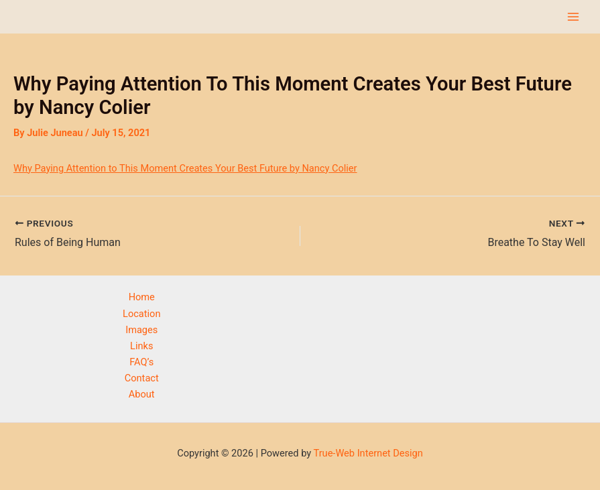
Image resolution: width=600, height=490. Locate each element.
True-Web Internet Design (367, 453)
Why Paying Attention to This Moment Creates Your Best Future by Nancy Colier (185, 168)
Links (141, 346)
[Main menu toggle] (573, 16)
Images (141, 330)
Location (141, 314)
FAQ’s (141, 362)
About (142, 394)
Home (142, 297)
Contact (142, 378)
